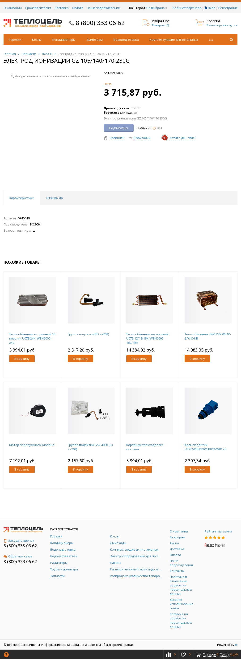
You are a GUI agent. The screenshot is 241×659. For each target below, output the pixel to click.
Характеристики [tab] (21, 198)
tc (236, 645)
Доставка (61, 8)
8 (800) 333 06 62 (100, 22)
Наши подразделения (103, 8)
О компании (13, 8)
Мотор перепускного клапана (31, 445)
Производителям (38, 8)
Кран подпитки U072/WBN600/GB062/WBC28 (205, 447)
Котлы (37, 39)
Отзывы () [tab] (54, 198)
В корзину (22, 358)
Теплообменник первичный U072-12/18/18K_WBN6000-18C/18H (147, 338)
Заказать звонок (19, 540)
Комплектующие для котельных (174, 39)
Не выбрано (156, 8)
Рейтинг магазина (218, 531)
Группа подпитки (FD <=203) (88, 334)
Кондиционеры (64, 39)
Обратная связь (18, 556)
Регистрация (227, 8)
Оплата (77, 8)
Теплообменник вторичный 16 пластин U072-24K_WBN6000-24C (32, 338)
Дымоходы (94, 39)
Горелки (15, 39)
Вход (211, 8)
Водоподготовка (126, 39)
